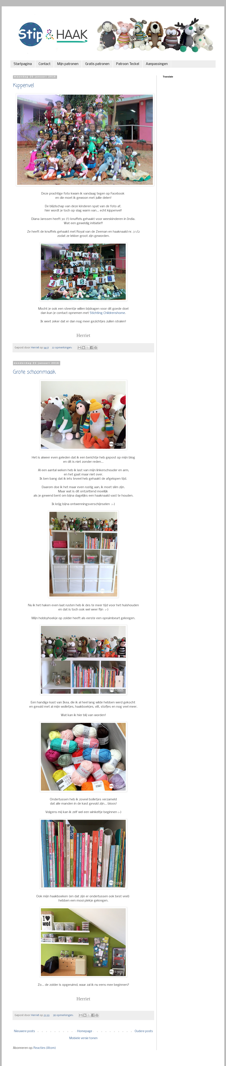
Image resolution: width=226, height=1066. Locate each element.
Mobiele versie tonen (83, 1038)
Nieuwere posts (24, 1031)
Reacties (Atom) (44, 1048)
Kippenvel (23, 86)
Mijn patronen (67, 64)
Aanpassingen (157, 64)
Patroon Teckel (127, 64)
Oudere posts (144, 1031)
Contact (44, 64)
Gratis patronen (97, 64)
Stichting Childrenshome (107, 313)
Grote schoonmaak (34, 372)
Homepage (84, 1031)
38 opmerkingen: (63, 1015)
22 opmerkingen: (62, 347)
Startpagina (23, 64)
